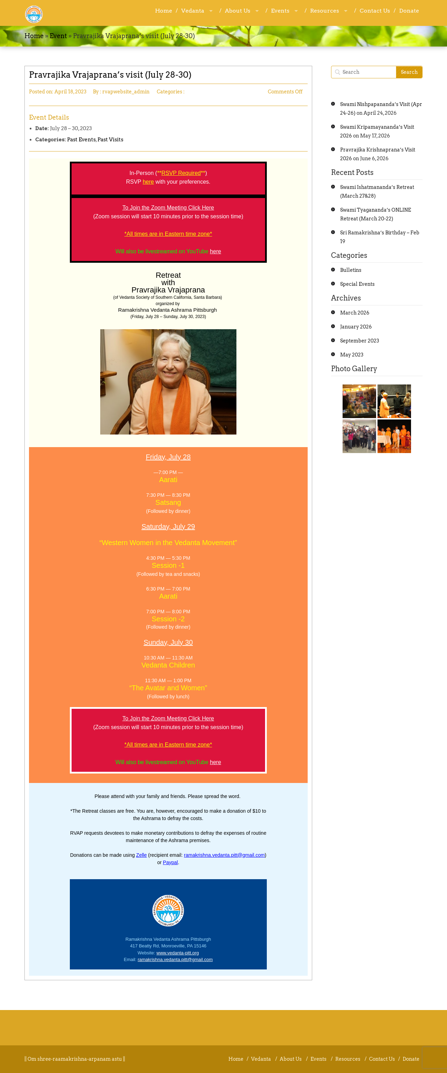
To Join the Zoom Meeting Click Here (168, 208)
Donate (409, 10)
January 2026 (356, 327)
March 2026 (354, 313)
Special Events (357, 284)
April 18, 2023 (70, 91)
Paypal (170, 862)
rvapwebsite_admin (125, 91)
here (215, 251)
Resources (324, 10)
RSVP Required (181, 173)
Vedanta (192, 10)
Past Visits (110, 139)
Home (163, 10)
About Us (237, 10)
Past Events (81, 139)
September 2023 (359, 341)
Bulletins (350, 270)
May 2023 (352, 355)
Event (58, 36)
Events (280, 10)
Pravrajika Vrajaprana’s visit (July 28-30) (110, 74)
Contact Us (375, 10)
